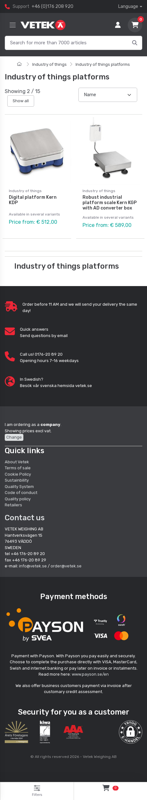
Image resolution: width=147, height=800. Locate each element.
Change (14, 437)
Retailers (13, 505)
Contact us (25, 517)
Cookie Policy (18, 474)
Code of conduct (21, 492)
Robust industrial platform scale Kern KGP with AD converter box (110, 203)
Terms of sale (18, 468)
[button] (130, 732)
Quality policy (18, 499)
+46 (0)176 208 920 (52, 6)
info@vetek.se (33, 566)
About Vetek (17, 461)
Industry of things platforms (103, 64)
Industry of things (49, 64)
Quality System (19, 486)
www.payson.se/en (90, 674)
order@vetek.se (66, 566)
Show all (21, 100)
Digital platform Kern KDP (33, 200)
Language (128, 6)
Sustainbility (17, 480)
